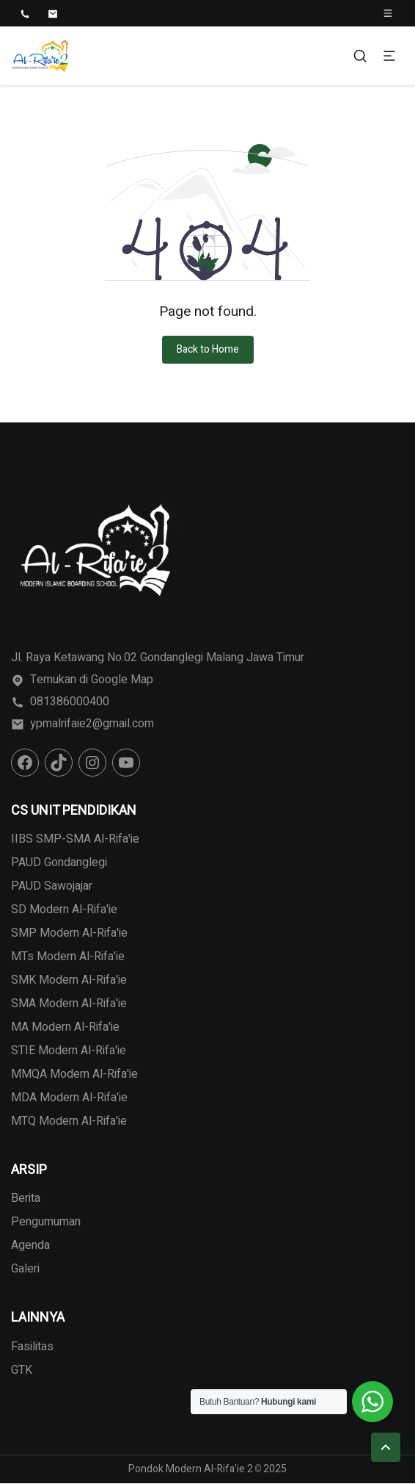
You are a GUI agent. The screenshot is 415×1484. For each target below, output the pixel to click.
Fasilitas (32, 1346)
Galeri (25, 1269)
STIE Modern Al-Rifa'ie (68, 1050)
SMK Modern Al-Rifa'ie (69, 980)
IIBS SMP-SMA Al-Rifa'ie (75, 839)
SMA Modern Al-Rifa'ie (69, 1003)
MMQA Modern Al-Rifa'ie (74, 1074)
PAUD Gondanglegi (59, 862)
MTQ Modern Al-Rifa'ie (69, 1121)
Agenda (30, 1245)
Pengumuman (46, 1222)
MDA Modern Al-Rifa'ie (69, 1097)
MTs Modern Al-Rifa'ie (68, 956)
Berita (25, 1198)
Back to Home (208, 349)
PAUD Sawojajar (51, 886)
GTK (21, 1370)
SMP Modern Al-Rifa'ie (69, 933)
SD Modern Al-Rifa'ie (64, 909)
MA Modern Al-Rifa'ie (65, 1027)
